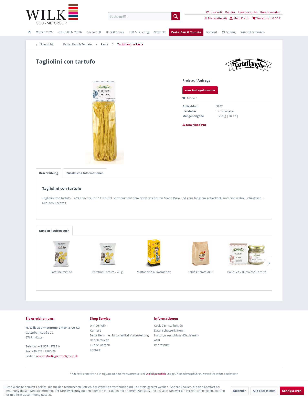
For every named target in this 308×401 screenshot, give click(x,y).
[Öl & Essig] (229, 32)
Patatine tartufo (61, 272)
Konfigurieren (291, 391)
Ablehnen (239, 391)
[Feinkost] (211, 32)
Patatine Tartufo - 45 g (107, 272)
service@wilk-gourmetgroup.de (57, 356)
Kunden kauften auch (54, 231)
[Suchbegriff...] (144, 16)
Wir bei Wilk (214, 12)
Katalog (230, 12)
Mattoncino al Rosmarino (154, 272)
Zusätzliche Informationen (85, 173)
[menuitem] (144, 16)
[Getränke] (160, 32)
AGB (157, 340)
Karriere (95, 330)
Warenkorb (266, 18)
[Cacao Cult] (94, 32)
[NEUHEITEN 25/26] (69, 32)
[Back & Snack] (115, 32)
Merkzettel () (215, 18)
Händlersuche (247, 12)
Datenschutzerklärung (169, 330)
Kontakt (95, 350)
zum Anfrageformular (200, 90)
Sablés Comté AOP (200, 272)
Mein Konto (239, 18)
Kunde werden (270, 12)
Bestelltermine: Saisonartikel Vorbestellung (119, 335)
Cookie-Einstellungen (168, 325)
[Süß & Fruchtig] (138, 32)
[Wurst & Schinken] (252, 32)
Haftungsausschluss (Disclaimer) (176, 335)
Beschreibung (48, 173)
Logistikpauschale (156, 373)
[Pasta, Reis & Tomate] (186, 32)
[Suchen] (175, 16)
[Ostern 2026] (44, 32)
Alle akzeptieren (264, 391)
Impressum (162, 345)
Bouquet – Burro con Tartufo (246, 272)
